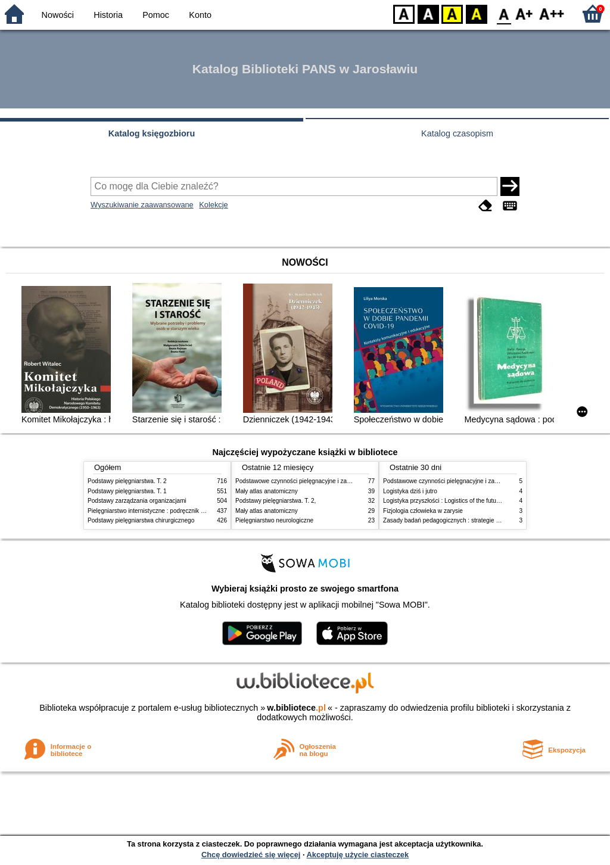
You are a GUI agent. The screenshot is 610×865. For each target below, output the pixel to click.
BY (476, 13)
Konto (200, 15)
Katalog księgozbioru (151, 133)
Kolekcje (213, 204)
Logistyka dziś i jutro (410, 491)
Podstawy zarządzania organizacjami (137, 500)
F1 (524, 13)
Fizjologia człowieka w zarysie (423, 511)
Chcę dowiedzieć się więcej (250, 854)
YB (452, 13)
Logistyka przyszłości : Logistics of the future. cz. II (450, 500)
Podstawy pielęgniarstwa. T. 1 (127, 491)
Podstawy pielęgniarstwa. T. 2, (275, 500)
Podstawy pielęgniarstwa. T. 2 (127, 481)
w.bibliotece (296, 707)
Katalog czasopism (457, 133)
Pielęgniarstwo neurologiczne (274, 520)
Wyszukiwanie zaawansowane (142, 204)
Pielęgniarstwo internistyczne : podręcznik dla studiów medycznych (177, 511)
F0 (503, 13)
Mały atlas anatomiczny (266, 491)
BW (428, 13)
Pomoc (155, 15)
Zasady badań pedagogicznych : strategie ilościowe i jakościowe (468, 520)
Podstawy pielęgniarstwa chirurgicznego (141, 520)
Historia (108, 15)
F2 (552, 13)
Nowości (58, 15)
